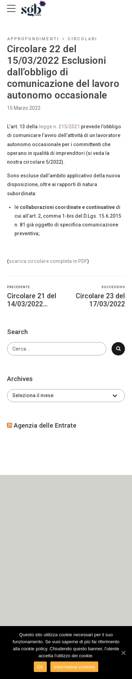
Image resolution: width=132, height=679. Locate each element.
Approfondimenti (33, 38)
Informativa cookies (74, 667)
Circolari (82, 38)
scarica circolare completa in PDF (48, 261)
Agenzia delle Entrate (45, 425)
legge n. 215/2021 (59, 126)
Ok (40, 667)
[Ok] (123, 652)
